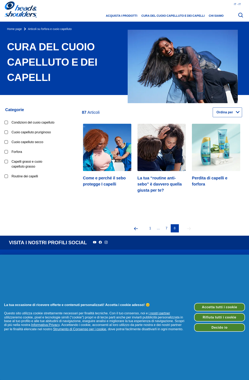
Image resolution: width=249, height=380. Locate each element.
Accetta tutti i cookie (219, 307)
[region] (124, 317)
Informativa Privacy (45, 325)
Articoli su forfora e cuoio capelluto (50, 29)
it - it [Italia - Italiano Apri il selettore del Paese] (237, 4)
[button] (136, 228)
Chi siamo (216, 16)
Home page (14, 29)
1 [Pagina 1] (150, 228)
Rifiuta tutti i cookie (219, 317)
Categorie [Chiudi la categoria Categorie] (14, 109)
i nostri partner (159, 313)
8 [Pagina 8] (175, 228)
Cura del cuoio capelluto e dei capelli (173, 16)
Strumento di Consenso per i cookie (79, 329)
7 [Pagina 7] (166, 228)
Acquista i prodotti (121, 16)
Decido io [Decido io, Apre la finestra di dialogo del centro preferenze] (219, 327)
